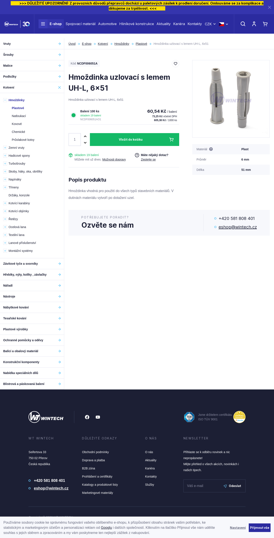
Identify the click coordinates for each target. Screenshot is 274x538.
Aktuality (163, 26)
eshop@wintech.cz (238, 227)
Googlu (106, 527)
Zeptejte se (148, 159)
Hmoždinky (122, 43)
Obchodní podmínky (95, 452)
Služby (149, 484)
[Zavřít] (269, 7)
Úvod (72, 43)
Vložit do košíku (131, 139)
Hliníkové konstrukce (136, 26)
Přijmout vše (259, 527)
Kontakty (195, 26)
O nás (149, 452)
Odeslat (232, 486)
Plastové (141, 43)
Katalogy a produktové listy (100, 484)
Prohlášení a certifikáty (97, 476)
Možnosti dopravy (114, 159)
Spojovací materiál (80, 26)
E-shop (50, 26)
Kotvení (103, 43)
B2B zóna (88, 468)
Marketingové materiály (97, 492)
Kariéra (179, 26)
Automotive (107, 26)
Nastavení (238, 527)
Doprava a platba (93, 460)
